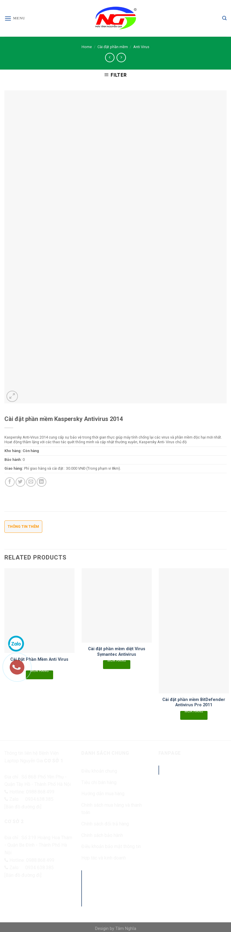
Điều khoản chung (99, 771)
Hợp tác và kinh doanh (103, 858)
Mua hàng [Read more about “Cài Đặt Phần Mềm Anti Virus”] (39, 671)
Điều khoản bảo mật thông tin (111, 846)
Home (87, 47)
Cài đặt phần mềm (112, 47)
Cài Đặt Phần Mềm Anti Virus (39, 659)
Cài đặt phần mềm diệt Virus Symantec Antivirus (116, 651)
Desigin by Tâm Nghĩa (115, 928)
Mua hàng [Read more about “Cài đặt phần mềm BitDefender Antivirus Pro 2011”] (194, 712)
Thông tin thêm (23, 526)
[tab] (23, 528)
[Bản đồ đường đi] (22, 807)
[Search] (224, 18)
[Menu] (14, 18)
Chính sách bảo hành (102, 835)
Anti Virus (141, 47)
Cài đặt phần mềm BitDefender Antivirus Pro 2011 (193, 702)
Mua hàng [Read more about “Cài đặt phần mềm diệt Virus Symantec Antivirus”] (116, 661)
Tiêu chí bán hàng (99, 782)
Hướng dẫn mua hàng (102, 793)
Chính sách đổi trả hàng (105, 824)
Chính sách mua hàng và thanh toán (111, 808)
